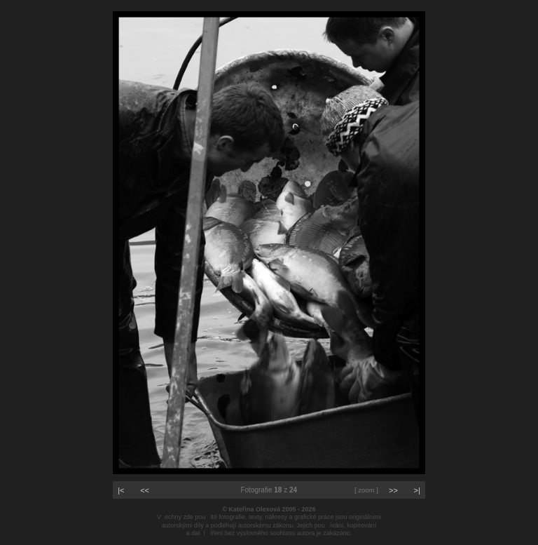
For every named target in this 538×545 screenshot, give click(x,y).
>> (393, 490)
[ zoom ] (366, 490)
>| (417, 490)
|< (121, 490)
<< (144, 490)
